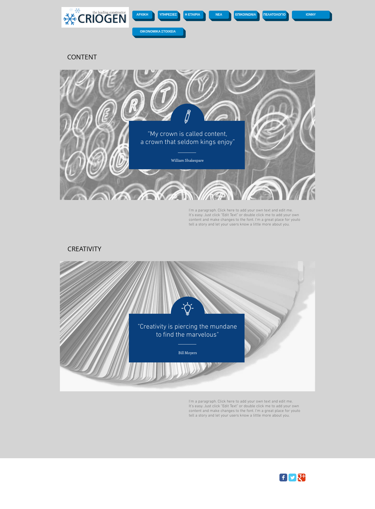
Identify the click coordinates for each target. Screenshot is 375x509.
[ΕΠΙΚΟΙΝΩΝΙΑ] (245, 15)
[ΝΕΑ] (219, 15)
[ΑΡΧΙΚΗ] (142, 15)
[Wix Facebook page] (283, 477)
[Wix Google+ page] (301, 477)
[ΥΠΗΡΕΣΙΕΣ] (168, 15)
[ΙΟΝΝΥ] (311, 15)
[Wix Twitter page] (292, 477)
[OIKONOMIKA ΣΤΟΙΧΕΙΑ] (157, 32)
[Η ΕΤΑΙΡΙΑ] (193, 15)
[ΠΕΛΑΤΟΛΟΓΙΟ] (274, 15)
